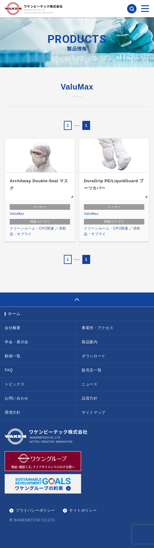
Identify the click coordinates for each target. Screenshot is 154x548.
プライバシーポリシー (35, 510)
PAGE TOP (77, 299)
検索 (131, 8)
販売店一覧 (91, 370)
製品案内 (90, 342)
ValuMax (17, 213)
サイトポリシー (83, 510)
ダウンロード (93, 356)
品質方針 (90, 398)
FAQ (9, 370)
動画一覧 (13, 356)
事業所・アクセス (97, 328)
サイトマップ (93, 412)
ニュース (90, 384)
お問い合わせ (16, 398)
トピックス (14, 384)
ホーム (14, 313)
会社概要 (13, 328)
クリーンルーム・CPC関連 (32, 228)
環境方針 (13, 412)
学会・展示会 (16, 342)
